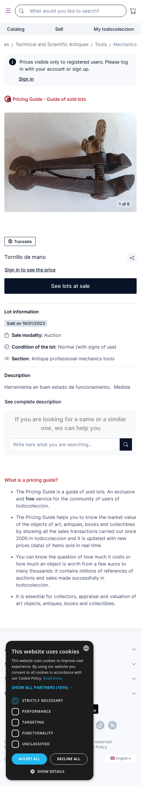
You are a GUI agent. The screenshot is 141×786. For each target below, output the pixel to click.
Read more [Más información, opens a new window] (52, 678)
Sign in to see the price (30, 270)
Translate (20, 241)
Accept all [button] (29, 758)
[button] (50, 687)
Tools (101, 44)
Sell (59, 29)
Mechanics (125, 44)
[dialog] (49, 710)
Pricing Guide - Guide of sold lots (49, 99)
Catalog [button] (16, 29)
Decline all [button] (69, 758)
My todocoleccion (114, 29)
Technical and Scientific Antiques (51, 44)
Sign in (26, 79)
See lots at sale (70, 286)
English (120, 758)
